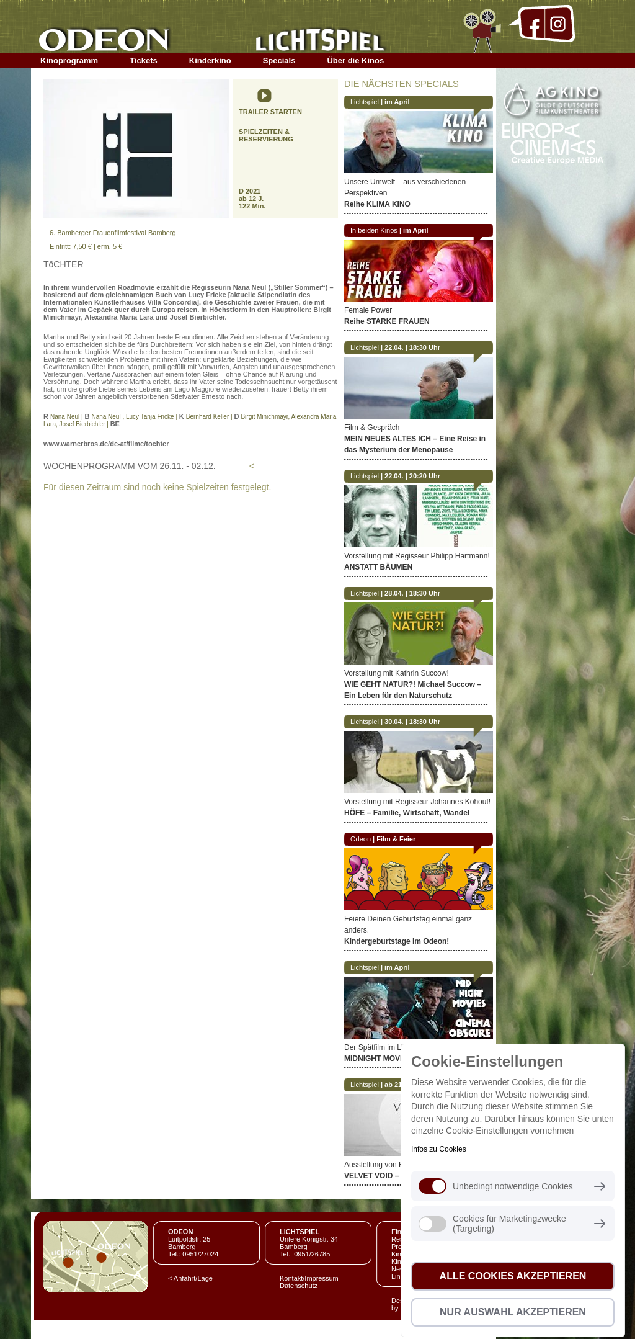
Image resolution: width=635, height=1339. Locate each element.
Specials (279, 60)
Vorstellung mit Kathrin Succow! (396, 673)
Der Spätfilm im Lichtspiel (386, 1047)
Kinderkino (210, 60)
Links (399, 1276)
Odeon (360, 839)
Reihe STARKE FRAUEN (387, 321)
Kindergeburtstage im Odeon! (396, 941)
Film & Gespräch (371, 427)
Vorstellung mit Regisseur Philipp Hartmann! (417, 556)
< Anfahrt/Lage (190, 1278)
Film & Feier (395, 839)
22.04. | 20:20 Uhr (412, 476)
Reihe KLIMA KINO (377, 204)
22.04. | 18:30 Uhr (412, 347)
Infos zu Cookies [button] (438, 1149)
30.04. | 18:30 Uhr (412, 721)
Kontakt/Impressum (309, 1278)
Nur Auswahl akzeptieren (513, 1312)
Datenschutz (299, 1285)
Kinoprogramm (69, 60)
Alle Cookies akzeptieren (513, 1276)
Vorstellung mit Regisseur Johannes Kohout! (417, 801)
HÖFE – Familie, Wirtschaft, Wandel (406, 812)
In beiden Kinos (373, 230)
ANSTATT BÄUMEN (378, 567)
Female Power (368, 310)
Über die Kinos (355, 60)
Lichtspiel (364, 101)
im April (397, 101)
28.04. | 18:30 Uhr (412, 593)
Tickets (144, 60)
